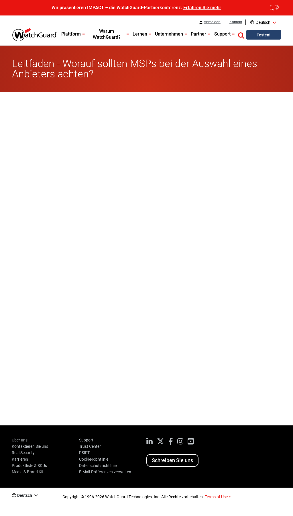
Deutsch (262, 22)
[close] (274, 7)
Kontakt (235, 22)
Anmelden (212, 22)
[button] (241, 34)
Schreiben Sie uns (172, 460)
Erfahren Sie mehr (202, 7)
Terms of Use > (218, 496)
